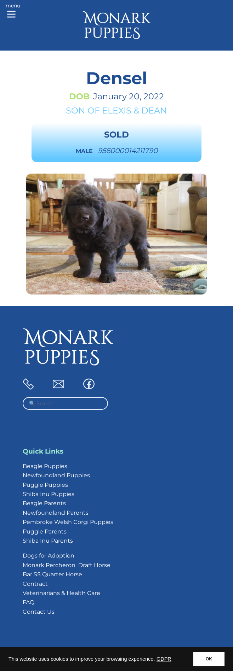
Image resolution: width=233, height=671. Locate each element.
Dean (154, 110)
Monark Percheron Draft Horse (66, 565)
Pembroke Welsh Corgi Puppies (68, 522)
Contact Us (39, 611)
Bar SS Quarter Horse (52, 574)
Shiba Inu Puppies (48, 494)
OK (209, 659)
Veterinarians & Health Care (61, 593)
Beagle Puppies (45, 466)
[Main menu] (13, 11)
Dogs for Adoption (48, 555)
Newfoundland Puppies (56, 475)
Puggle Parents (45, 531)
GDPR (164, 659)
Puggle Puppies (45, 485)
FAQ (28, 602)
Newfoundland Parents (56, 512)
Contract (35, 583)
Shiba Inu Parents (48, 540)
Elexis (116, 110)
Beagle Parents (44, 503)
